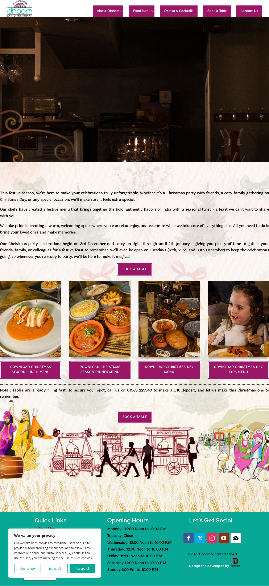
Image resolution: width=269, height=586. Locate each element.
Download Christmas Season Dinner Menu (99, 370)
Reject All (55, 568)
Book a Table (217, 11)
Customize (27, 568)
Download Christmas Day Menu (169, 370)
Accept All (82, 568)
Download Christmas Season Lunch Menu (30, 370)
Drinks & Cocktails (178, 11)
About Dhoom (108, 11)
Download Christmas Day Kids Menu (238, 370)
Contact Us (249, 11)
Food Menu (141, 11)
